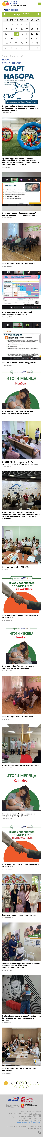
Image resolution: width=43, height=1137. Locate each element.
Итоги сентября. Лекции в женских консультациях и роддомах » (18, 815)
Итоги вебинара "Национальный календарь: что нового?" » (17, 313)
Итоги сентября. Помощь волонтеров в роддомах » (20, 865)
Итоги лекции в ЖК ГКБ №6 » (15, 567)
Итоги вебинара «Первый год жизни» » (20, 363)
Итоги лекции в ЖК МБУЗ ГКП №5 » (18, 264)
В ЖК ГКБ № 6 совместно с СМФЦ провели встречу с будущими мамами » (20, 463)
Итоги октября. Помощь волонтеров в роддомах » (20, 617)
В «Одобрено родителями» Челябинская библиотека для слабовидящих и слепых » (21, 1018)
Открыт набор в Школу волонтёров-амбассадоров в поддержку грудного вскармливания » (20, 108)
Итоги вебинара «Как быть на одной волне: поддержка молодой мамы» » (19, 214)
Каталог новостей (16, 56)
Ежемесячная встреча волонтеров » (19, 915)
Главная (5, 56)
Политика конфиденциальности (21, 1125)
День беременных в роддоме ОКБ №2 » (20, 765)
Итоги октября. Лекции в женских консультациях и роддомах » (18, 667)
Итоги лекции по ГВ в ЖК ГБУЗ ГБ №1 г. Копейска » (20, 1070)
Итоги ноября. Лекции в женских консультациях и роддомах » (17, 412)
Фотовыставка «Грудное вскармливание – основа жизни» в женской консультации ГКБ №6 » (21, 966)
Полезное (11, 10)
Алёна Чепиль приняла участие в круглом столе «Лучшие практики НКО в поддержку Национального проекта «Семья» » (21, 515)
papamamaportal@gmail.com (29, 1122)
